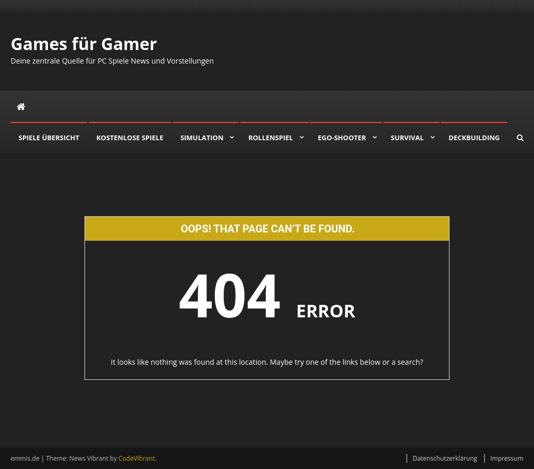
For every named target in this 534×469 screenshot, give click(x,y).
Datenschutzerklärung (444, 458)
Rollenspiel (270, 137)
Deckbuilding (474, 137)
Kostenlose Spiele (130, 137)
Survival (407, 137)
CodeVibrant (136, 458)
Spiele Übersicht (48, 137)
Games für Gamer (83, 43)
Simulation (202, 137)
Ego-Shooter (342, 137)
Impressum (506, 458)
